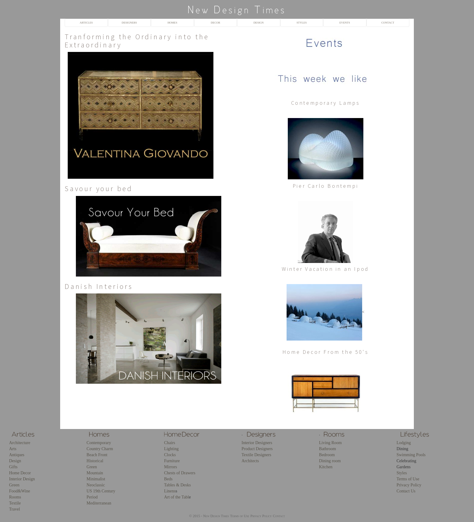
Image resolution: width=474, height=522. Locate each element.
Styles (402, 473)
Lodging (404, 442)
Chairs (169, 442)
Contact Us (406, 491)
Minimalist (95, 479)
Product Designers (257, 449)
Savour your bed (99, 188)
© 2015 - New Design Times (209, 516)
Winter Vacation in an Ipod (325, 268)
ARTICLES (86, 22)
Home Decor (20, 473)
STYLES (302, 22)
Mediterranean (98, 503)
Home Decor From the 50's (325, 351)
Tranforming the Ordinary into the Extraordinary (137, 40)
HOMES (172, 22)
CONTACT (387, 22)
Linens (170, 491)
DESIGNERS (129, 22)
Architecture (19, 442)
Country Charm (99, 449)
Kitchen (325, 467)
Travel (14, 509)
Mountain (94, 473)
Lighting (171, 449)
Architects (250, 461)
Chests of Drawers (179, 473)
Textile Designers (256, 455)
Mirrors (170, 467)
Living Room (330, 442)
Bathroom (327, 449)
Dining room (330, 461)
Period (92, 497)
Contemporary (98, 442)
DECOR (215, 22)
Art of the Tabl (176, 497)
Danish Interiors (99, 286)
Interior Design (22, 479)
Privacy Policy (409, 485)
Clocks (170, 455)
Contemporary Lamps (325, 102)
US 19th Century (100, 491)
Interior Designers (257, 442)
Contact (279, 516)
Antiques (16, 455)
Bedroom (327, 455)
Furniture (172, 461)
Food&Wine (19, 491)
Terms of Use (408, 479)
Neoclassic (95, 485)
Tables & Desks (177, 485)
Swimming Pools (411, 455)
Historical (94, 461)
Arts (12, 449)
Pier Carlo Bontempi (325, 185)
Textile (15, 503)
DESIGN (258, 22)
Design (15, 461)
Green (14, 485)
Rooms (15, 497)
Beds (168, 479)
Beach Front (96, 455)
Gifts (13, 467)
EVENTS (344, 22)
